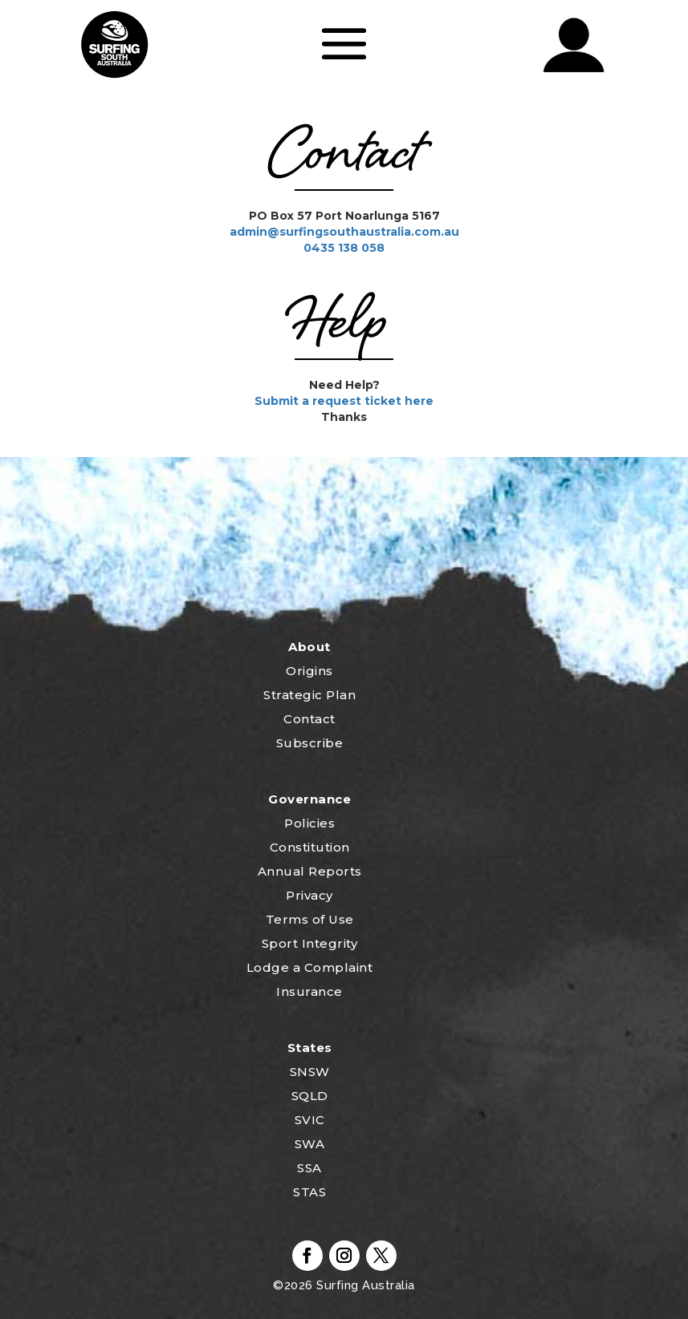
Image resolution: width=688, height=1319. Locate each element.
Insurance (309, 991)
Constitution (310, 847)
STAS (309, 1192)
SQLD (309, 1095)
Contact (309, 718)
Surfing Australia (364, 1285)
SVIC (310, 1119)
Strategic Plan (309, 694)
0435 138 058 (344, 248)
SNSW (310, 1071)
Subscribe (310, 743)
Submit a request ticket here (344, 401)
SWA (310, 1143)
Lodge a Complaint (309, 967)
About (309, 646)
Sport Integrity (310, 943)
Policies (309, 823)
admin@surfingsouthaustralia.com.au (344, 232)
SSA (309, 1167)
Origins (309, 670)
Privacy (309, 895)
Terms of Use (310, 919)
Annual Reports (310, 871)
